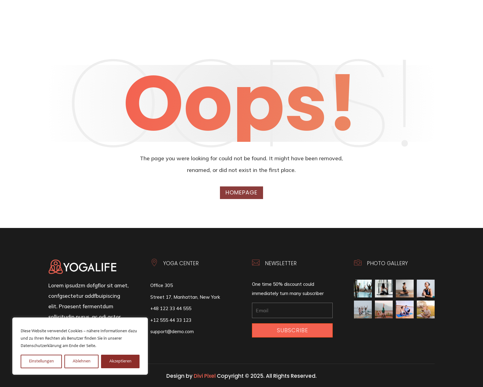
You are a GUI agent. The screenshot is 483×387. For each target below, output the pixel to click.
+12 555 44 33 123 (170, 320)
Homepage (241, 192)
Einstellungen (41, 361)
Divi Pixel (205, 376)
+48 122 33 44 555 (170, 308)
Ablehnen (82, 361)
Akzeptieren (120, 361)
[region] (80, 346)
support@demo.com (172, 331)
